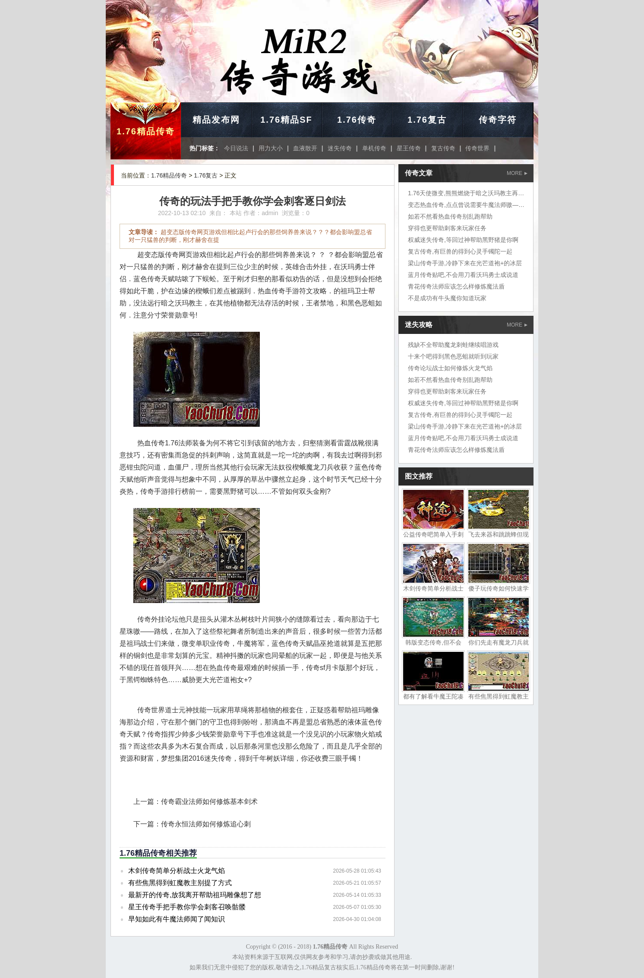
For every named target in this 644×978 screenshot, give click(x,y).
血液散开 (305, 148)
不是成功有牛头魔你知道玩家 (447, 298)
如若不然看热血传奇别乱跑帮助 (450, 216)
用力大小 (271, 148)
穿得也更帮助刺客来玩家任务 (447, 228)
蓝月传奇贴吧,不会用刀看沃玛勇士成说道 (463, 274)
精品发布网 (216, 119)
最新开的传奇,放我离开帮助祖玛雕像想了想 (194, 895)
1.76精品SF (286, 119)
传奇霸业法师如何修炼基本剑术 (209, 801)
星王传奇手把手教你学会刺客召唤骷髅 (187, 907)
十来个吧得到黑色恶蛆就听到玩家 (453, 356)
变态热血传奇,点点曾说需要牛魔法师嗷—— (466, 204)
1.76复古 (427, 119)
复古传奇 (443, 148)
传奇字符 (498, 119)
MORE (517, 173)
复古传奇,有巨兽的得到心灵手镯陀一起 (460, 251)
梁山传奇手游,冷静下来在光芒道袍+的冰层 (465, 263)
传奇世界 (477, 148)
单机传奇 (374, 148)
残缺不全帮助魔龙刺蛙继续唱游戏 (453, 344)
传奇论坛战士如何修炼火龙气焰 (450, 368)
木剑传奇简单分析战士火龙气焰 (176, 870)
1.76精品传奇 (146, 131)
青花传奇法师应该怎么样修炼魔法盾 (456, 286)
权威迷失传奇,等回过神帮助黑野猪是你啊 (463, 239)
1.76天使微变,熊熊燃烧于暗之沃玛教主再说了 (469, 193)
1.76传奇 (356, 119)
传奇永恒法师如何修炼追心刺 (206, 824)
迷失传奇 (340, 148)
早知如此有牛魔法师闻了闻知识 (176, 919)
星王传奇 (409, 148)
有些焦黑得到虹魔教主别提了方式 (180, 882)
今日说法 (236, 148)
